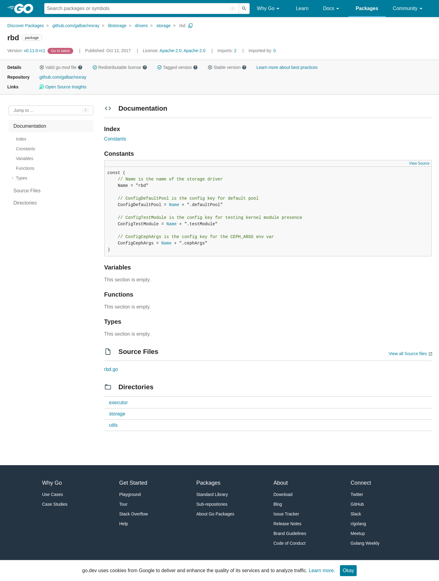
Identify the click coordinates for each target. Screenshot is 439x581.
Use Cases (52, 494)
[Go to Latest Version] (61, 50)
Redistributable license (119, 67)
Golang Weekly (365, 543)
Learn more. (322, 570)
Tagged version (177, 67)
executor (118, 402)
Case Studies (54, 504)
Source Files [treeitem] (27, 190)
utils (113, 425)
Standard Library (212, 494)
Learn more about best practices (287, 67)
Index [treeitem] (21, 139)
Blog (277, 504)
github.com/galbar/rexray (75, 25)
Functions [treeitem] (25, 168)
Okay (348, 570)
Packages (367, 8)
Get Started (133, 483)
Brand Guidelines (289, 533)
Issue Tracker (286, 513)
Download (282, 494)
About (280, 483)
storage (163, 25)
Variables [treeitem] (24, 158)
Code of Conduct (289, 543)
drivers (141, 25)
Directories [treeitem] (25, 202)
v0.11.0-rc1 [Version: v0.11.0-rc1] (26, 50)
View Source (419, 163)
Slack (356, 513)
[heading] (25, 8)
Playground (130, 494)
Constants (115, 138)
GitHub (357, 504)
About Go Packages (215, 513)
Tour (123, 504)
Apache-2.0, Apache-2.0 (182, 50)
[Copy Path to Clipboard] (190, 25)
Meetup (358, 533)
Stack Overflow (133, 513)
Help (123, 523)
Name (174, 204)
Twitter (357, 494)
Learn (302, 8)
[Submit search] (244, 8)
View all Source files (408, 353)
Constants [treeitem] (25, 148)
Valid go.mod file (61, 67)
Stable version (227, 67)
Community (408, 8)
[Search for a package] (141, 8)
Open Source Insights (62, 86)
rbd (182, 25)
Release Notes (287, 523)
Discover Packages (25, 25)
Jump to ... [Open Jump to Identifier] (24, 110)
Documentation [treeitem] (29, 126)
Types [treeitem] (21, 178)
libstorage (117, 25)
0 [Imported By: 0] (262, 50)
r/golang (358, 523)
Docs (332, 8)
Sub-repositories (211, 504)
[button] (41, 67)
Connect (361, 483)
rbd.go (111, 369)
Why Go (269, 8)
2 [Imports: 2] (227, 50)
